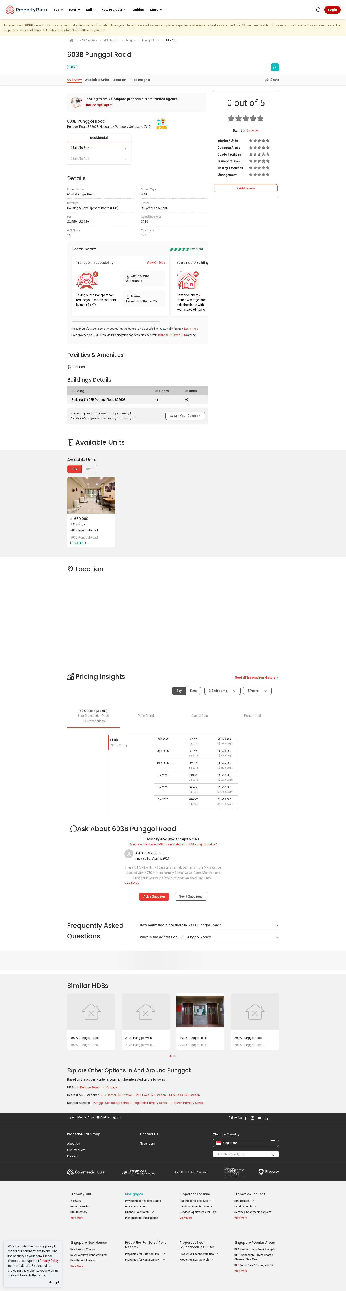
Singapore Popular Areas (254, 1232)
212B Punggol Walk (138, 1038)
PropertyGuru (81, 1194)
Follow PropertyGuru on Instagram (252, 1118)
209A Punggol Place (248, 1038)
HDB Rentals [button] (244, 1201)
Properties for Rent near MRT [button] (145, 1249)
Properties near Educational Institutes (197, 1234)
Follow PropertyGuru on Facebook (245, 1118)
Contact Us (149, 1134)
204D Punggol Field (193, 1038)
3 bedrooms (218, 691)
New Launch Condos (83, 1239)
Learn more (191, 328)
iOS (117, 1117)
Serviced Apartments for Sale (198, 1212)
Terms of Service (115, 1281)
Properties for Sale (195, 1194)
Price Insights (140, 80)
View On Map (156, 262)
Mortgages (134, 1194)
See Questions (191, 896)
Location (119, 80)
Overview (74, 80)
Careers (72, 1156)
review (253, 130)
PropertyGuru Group (83, 1134)
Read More (132, 883)
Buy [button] (58, 9)
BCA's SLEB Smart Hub (172, 335)
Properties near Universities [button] (199, 1243)
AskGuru (75, 1200)
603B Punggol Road (84, 530)
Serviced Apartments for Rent (252, 1212)
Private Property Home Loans (143, 1200)
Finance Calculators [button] (139, 1212)
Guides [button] (138, 9)
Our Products (76, 1150)
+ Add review (246, 188)
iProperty (269, 1172)
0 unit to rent (99, 158)
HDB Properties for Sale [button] (196, 1201)
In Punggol (110, 1087)
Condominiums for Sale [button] (196, 1206)
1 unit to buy (99, 147)
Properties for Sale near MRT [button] (145, 1243)
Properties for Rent (249, 1194)
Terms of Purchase (169, 1281)
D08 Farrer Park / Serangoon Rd (253, 1254)
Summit (191, 1172)
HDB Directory (78, 1212)
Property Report (234, 1172)
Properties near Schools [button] (197, 1249)
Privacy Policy (49, 1261)
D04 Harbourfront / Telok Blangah (254, 1239)
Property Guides (80, 1206)
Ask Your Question (185, 416)
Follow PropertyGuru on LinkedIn (266, 1118)
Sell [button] (91, 9)
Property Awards (139, 1172)
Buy (74, 469)
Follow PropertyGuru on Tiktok (277, 1118)
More (157, 9)
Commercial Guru (86, 1172)
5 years (253, 691)
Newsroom (147, 1143)
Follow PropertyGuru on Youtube (259, 1118)
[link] (136, 102)
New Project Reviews (83, 1250)
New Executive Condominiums (89, 1244)
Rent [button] (75, 9)
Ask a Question (154, 896)
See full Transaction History (257, 677)
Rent (193, 691)
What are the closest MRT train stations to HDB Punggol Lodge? (173, 844)
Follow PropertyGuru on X (272, 1118)
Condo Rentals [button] (245, 1206)
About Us (73, 1143)
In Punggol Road (88, 1087)
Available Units (97, 80)
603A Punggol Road (84, 1038)
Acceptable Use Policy (82, 1281)
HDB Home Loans (135, 1206)
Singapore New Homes (88, 1232)
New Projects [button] (115, 9)
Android (103, 1117)
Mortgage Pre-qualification (141, 1217)
